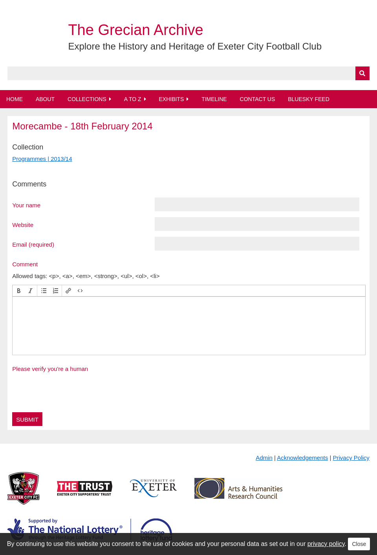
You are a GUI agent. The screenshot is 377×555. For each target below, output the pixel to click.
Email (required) (33, 244)
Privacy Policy (351, 457)
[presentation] (19, 290)
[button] (18, 290)
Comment (25, 264)
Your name (26, 205)
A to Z (132, 99)
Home (14, 99)
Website (22, 224)
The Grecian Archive (135, 30)
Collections (87, 99)
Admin (264, 457)
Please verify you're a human (50, 368)
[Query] (188, 73)
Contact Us (257, 99)
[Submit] (362, 73)
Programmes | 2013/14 (42, 158)
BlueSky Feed (308, 99)
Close (359, 544)
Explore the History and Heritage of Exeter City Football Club (195, 46)
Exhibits (171, 99)
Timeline (214, 99)
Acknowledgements (302, 457)
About (45, 99)
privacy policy (326, 543)
